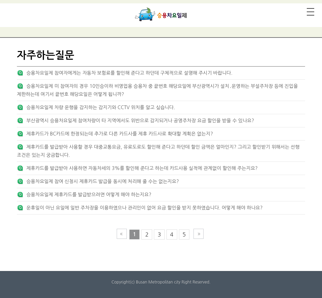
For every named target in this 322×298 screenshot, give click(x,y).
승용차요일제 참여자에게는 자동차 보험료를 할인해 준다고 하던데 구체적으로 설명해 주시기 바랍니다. (129, 73)
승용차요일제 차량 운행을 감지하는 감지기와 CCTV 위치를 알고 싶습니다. (100, 107)
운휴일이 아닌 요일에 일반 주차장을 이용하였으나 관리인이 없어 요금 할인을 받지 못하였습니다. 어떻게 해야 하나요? (144, 207)
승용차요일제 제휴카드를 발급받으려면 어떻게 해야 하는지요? (88, 194)
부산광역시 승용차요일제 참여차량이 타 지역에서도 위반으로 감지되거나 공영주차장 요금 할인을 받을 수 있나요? (140, 120)
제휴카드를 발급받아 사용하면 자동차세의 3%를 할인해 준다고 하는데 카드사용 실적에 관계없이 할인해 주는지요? (142, 168)
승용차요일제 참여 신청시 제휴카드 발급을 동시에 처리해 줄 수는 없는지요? (102, 181)
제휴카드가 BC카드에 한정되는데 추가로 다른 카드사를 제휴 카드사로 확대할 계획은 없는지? (119, 133)
